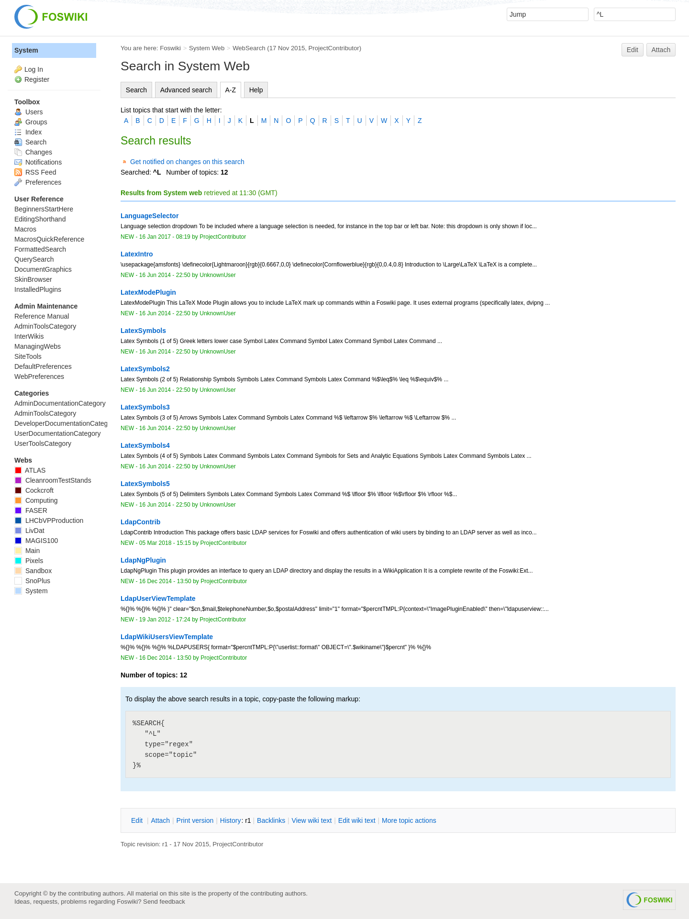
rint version (195, 820)
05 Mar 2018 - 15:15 (165, 543)
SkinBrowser (33, 279)
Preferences (37, 182)
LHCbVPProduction (48, 520)
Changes (33, 152)
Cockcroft (34, 490)
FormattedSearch (40, 249)
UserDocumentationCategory (57, 433)
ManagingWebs (37, 346)
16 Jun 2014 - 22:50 (164, 275)
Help (256, 90)
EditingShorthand (40, 219)
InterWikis (29, 336)
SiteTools (28, 356)
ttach (160, 820)
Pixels (28, 561)
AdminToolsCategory (45, 326)
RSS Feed (35, 172)
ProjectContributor (334, 48)
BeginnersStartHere (43, 209)
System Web (206, 48)
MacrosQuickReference (49, 239)
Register (36, 79)
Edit (632, 50)
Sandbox (33, 571)
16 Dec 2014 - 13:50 (165, 581)
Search (136, 90)
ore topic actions (409, 820)
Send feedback (164, 901)
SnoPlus (32, 581)
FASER (30, 510)
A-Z (230, 90)
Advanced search (186, 90)
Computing (36, 500)
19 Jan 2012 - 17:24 (164, 619)
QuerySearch (34, 259)
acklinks (271, 820)
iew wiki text (312, 820)
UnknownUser (218, 275)
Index (28, 132)
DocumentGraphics (43, 269)
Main (27, 550)
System (26, 50)
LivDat (29, 530)
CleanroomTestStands (52, 480)
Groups (30, 122)
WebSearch (249, 48)
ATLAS (29, 470)
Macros (25, 229)
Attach (661, 50)
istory (230, 820)
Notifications (38, 162)
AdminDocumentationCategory (60, 403)
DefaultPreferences (43, 366)
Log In (33, 69)
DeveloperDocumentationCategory (65, 423)
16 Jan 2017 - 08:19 (164, 236)
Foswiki (170, 48)
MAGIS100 (36, 540)
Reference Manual (41, 316)
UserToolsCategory (42, 443)
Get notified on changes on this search (187, 162)
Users (28, 112)
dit (137, 820)
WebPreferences (39, 376)
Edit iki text (357, 820)
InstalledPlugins (37, 289)
